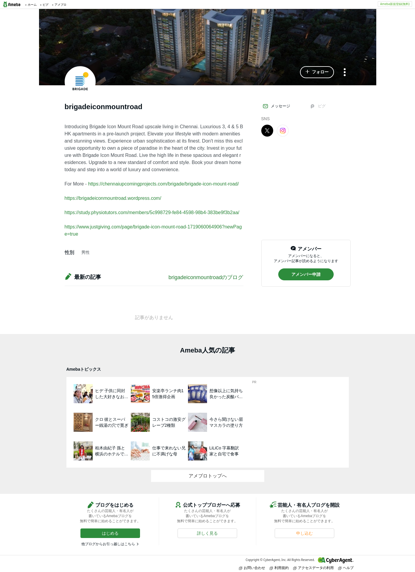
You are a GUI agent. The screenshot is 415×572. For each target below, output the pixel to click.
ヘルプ (346, 567)
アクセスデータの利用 (313, 567)
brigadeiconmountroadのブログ (205, 277)
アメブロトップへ (208, 475)
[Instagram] (283, 130)
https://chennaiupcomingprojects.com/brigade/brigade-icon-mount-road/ (163, 183)
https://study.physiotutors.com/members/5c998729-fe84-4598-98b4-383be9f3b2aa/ (152, 212)
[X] (267, 130)
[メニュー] (345, 72)
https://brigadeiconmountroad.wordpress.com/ (113, 198)
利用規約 (279, 567)
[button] (317, 72)
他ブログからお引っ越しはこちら (108, 544)
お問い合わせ (252, 567)
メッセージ (276, 106)
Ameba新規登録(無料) (395, 4)
